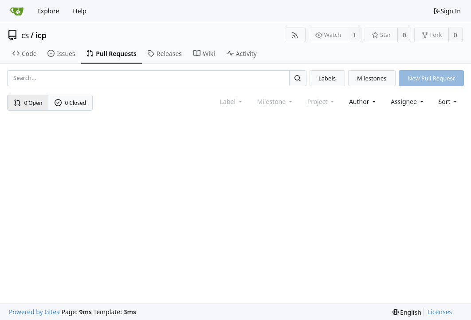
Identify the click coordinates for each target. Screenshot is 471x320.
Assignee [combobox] (408, 101)
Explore (48, 11)
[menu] (448, 101)
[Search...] (297, 78)
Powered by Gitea (34, 312)
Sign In (447, 11)
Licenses (440, 312)
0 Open (28, 103)
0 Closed (70, 103)
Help (79, 11)
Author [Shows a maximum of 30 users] (363, 101)
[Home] (16, 11)
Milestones (371, 78)
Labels (327, 78)
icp (40, 35)
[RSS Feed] (295, 35)
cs (25, 35)
